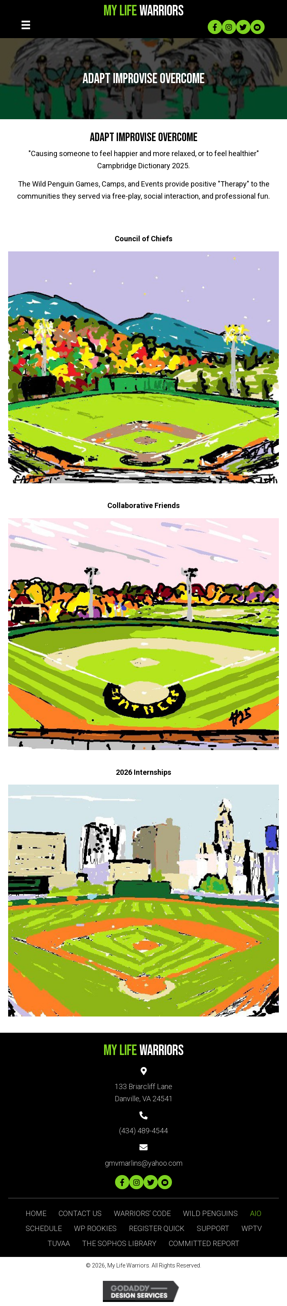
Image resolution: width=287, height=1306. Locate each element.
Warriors (144, 11)
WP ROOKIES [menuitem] (95, 1228)
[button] (215, 27)
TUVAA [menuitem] (59, 1243)
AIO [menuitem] (255, 1213)
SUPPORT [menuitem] (213, 1228)
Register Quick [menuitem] (157, 1228)
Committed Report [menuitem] (204, 1243)
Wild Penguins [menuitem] (210, 1213)
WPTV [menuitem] (251, 1228)
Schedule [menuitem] (44, 1228)
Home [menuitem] (36, 1213)
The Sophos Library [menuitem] (119, 1243)
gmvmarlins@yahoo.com (144, 1163)
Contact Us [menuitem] (80, 1213)
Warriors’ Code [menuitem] (142, 1213)
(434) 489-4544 (143, 1130)
